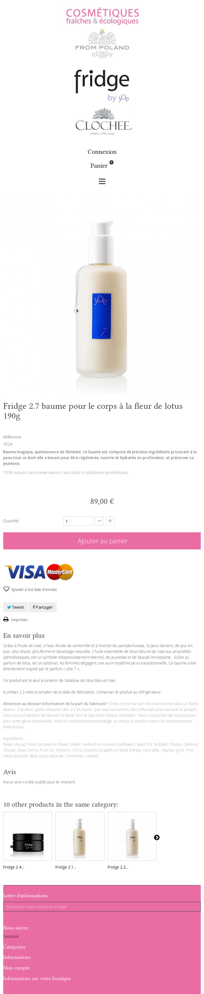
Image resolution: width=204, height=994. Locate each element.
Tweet (15, 607)
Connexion (102, 151)
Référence (12, 437)
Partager (43, 607)
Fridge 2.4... (13, 867)
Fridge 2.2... (118, 867)
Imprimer (19, 620)
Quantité (11, 521)
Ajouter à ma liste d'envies (33, 589)
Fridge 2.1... (65, 867)
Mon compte (16, 968)
